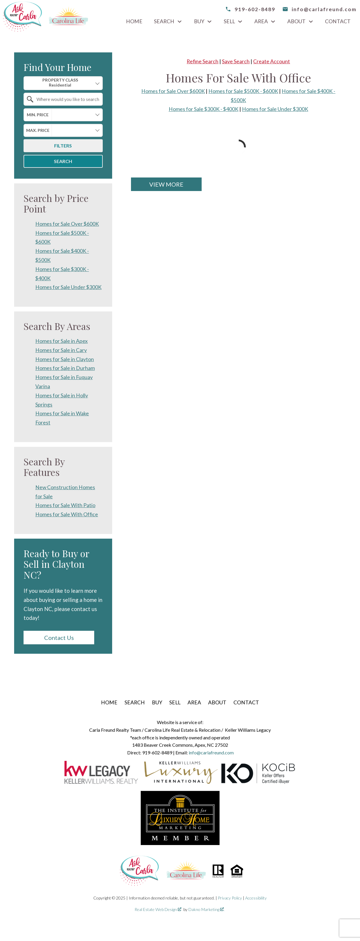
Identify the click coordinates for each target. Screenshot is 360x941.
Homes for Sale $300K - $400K (203, 109)
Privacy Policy (230, 897)
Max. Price (37, 130)
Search (63, 161)
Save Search (236, 61)
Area (194, 702)
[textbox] (67, 99)
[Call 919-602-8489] (250, 9)
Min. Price (38, 114)
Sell (174, 702)
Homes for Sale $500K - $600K (243, 91)
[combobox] (63, 83)
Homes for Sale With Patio (65, 505)
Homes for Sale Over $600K (173, 91)
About (217, 702)
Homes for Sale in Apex (61, 341)
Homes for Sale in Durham (65, 368)
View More (166, 184)
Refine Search (202, 61)
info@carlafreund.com (211, 752)
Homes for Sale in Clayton (64, 359)
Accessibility (256, 897)
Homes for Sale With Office (66, 514)
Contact (338, 21)
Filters (63, 145)
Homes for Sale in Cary (61, 350)
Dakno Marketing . (206, 909)
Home (134, 21)
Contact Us (59, 637)
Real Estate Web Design (158, 909)
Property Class (60, 82)
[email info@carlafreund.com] (319, 9)
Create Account (271, 61)
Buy (157, 702)
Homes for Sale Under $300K (275, 109)
